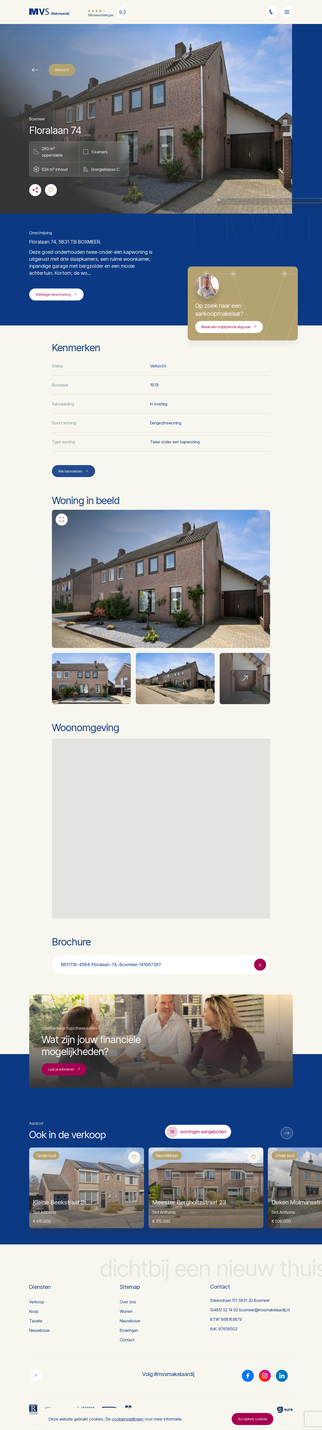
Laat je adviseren (64, 1093)
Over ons (128, 1301)
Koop (33, 1311)
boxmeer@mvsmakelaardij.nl (264, 1309)
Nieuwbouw (39, 1330)
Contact (127, 1339)
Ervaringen (129, 1330)
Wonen (126, 1311)
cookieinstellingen (128, 1419)
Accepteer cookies (252, 1419)
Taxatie (35, 1320)
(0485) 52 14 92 (224, 1309)
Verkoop (36, 1301)
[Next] (287, 1133)
